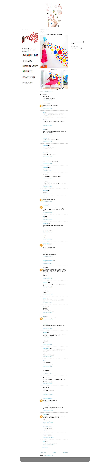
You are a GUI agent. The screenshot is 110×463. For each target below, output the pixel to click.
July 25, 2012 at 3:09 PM (47, 344)
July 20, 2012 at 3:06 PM (47, 170)
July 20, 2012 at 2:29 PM (47, 125)
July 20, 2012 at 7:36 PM (47, 231)
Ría (43, 360)
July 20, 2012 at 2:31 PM (47, 134)
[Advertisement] (78, 58)
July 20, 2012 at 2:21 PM (47, 108)
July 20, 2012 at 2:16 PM (47, 99)
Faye (44, 119)
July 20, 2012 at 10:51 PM (47, 256)
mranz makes (45, 103)
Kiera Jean (45, 306)
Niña (44, 441)
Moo (27, 51)
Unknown (45, 414)
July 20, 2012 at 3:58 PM (47, 212)
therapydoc (45, 323)
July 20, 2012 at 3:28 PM (47, 193)
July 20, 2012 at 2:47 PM (47, 156)
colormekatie (45, 145)
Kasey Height (45, 190)
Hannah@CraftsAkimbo (47, 260)
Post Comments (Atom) (49, 455)
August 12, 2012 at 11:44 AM (48, 437)
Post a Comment (45, 447)
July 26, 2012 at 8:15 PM (47, 366)
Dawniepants (45, 223)
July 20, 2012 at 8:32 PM (47, 248)
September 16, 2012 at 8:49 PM (48, 444)
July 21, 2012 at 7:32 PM (47, 278)
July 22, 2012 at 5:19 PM (47, 312)
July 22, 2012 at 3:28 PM (47, 302)
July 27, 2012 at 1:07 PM (47, 383)
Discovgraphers (46, 243)
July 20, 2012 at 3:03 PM (47, 163)
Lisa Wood (45, 282)
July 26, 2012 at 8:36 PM (47, 373)
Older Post (65, 452)
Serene (44, 298)
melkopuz (45, 332)
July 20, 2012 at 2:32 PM (47, 141)
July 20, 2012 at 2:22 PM (47, 115)
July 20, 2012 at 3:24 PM (47, 186)
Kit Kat (44, 267)
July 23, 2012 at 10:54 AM (47, 319)
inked (44, 316)
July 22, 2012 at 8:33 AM (47, 286)
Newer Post (43, 452)
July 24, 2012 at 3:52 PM (47, 337)
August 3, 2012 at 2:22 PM (48, 422)
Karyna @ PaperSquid (47, 426)
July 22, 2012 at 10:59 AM (47, 294)
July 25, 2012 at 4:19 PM (47, 356)
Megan (44, 152)
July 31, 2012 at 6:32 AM (47, 401)
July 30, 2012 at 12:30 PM (47, 394)
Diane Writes (45, 252)
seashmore (45, 205)
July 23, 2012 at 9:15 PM (47, 328)
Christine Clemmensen (47, 398)
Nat (44, 112)
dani (44, 216)
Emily (44, 197)
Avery (44, 235)
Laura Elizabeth (46, 348)
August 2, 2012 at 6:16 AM (48, 410)
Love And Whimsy (46, 421)
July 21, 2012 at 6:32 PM (47, 263)
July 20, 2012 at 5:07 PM (47, 219)
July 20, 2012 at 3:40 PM (47, 201)
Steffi (44, 129)
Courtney (45, 138)
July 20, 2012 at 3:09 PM (47, 178)
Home (54, 452)
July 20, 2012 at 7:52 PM (47, 239)
